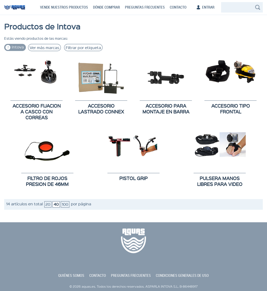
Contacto (178, 7)
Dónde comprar (106, 7)
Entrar (208, 7)
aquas (14, 9)
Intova (14, 47)
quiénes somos (71, 275)
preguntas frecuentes (131, 275)
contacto (97, 275)
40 (56, 204)
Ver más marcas (44, 47)
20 (47, 204)
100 (65, 204)
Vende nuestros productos (64, 7)
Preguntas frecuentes (145, 7)
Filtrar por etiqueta (83, 47)
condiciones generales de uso (182, 275)
